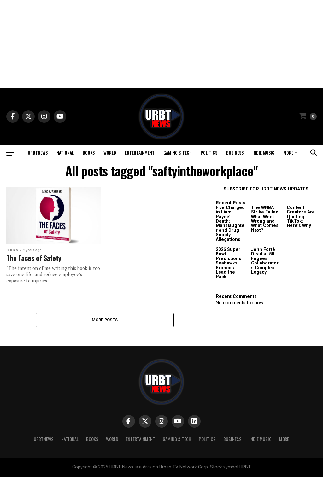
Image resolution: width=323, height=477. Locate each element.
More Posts (105, 319)
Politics (209, 152)
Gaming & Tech (177, 152)
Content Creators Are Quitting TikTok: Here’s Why (301, 217)
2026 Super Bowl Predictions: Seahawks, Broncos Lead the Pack (229, 263)
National (65, 152)
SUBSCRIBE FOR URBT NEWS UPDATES (266, 189)
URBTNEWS (38, 152)
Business (235, 152)
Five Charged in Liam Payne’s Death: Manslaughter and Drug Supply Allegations (230, 223)
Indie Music (263, 152)
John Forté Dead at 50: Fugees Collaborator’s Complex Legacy (265, 261)
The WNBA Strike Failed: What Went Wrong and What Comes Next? (265, 219)
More (288, 152)
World (109, 152)
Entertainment (140, 152)
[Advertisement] (161, 44)
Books (89, 152)
